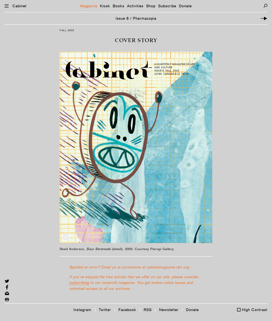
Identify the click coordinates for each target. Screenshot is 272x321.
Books (118, 6)
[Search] (265, 6)
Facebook (127, 309)
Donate (185, 6)
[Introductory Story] (263, 18)
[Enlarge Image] (66, 236)
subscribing (79, 282)
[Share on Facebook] (7, 287)
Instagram (82, 309)
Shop (150, 6)
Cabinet (19, 6)
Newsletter (169, 309)
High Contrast (254, 309)
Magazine (88, 6)
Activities (135, 6)
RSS (148, 309)
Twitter (105, 309)
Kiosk (105, 6)
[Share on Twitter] (7, 281)
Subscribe (167, 6)
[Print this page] (7, 299)
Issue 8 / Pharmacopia (136, 18)
